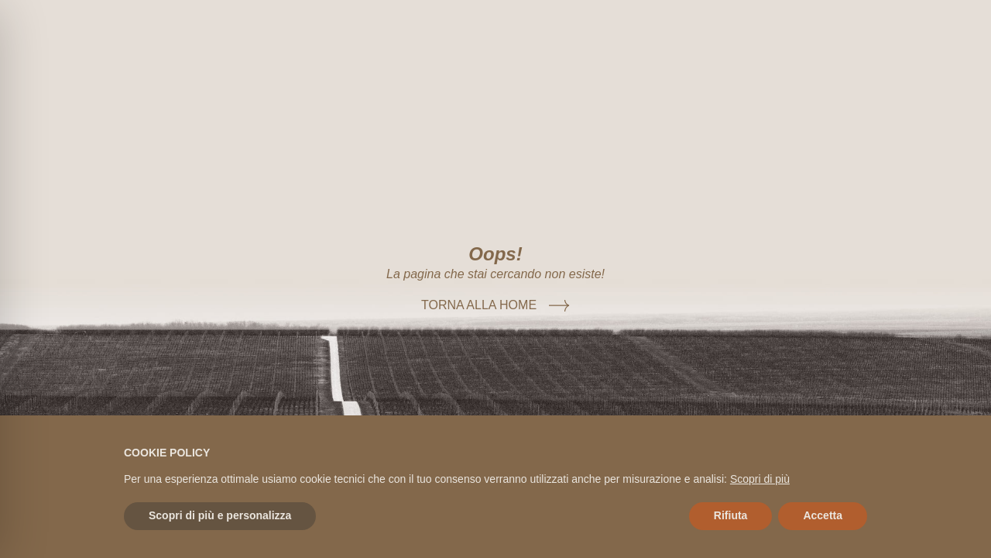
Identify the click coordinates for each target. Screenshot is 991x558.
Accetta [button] (822, 515)
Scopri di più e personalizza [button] (220, 515)
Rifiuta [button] (731, 515)
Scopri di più (760, 479)
